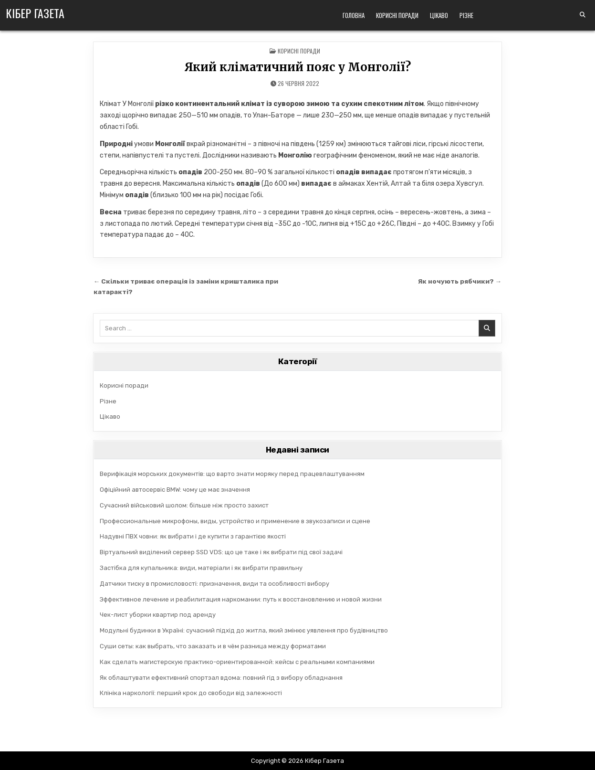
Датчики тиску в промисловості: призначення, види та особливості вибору (214, 583)
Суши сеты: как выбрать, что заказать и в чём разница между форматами (213, 646)
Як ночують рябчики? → (460, 281)
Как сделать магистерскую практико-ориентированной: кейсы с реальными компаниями (237, 661)
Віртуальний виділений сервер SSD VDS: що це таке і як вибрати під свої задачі (221, 552)
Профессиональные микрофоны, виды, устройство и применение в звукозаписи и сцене (235, 521)
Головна (354, 15)
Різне (466, 15)
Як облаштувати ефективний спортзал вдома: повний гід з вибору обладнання (221, 677)
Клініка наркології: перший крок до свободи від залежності (191, 692)
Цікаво (439, 15)
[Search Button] (582, 15)
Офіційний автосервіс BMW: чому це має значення (175, 489)
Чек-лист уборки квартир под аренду (158, 614)
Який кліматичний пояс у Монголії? (297, 67)
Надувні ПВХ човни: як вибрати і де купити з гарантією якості (193, 536)
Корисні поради (397, 15)
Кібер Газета (35, 12)
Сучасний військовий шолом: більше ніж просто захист (184, 505)
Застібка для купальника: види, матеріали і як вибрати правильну (201, 567)
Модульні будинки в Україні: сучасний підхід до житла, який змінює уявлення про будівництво (244, 630)
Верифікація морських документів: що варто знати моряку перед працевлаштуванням (232, 473)
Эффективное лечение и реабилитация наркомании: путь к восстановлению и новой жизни (241, 599)
